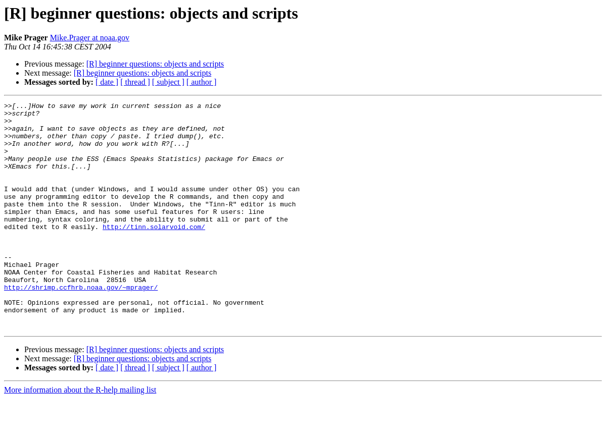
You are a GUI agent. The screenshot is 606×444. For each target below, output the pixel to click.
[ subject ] (168, 82)
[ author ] (202, 82)
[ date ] (107, 82)
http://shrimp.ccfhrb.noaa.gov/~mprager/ (81, 324)
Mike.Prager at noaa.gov (89, 37)
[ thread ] (135, 82)
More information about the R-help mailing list (80, 435)
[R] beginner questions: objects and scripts (155, 64)
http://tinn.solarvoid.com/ (154, 252)
